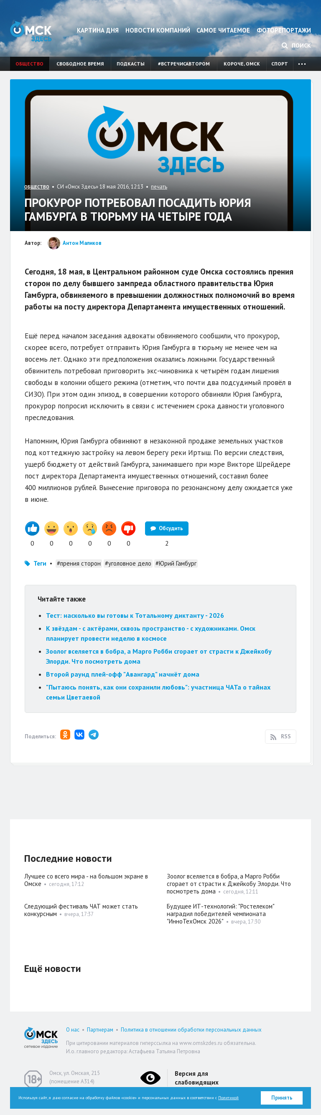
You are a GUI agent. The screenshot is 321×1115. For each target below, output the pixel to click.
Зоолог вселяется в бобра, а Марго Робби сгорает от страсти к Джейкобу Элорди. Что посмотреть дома (229, 883)
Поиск (296, 45)
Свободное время (80, 63)
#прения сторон (79, 563)
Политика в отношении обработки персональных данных (191, 1029)
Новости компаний (157, 30)
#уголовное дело (128, 563)
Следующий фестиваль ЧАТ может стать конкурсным (81, 910)
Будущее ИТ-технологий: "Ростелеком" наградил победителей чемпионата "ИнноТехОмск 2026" (220, 913)
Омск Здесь (31, 31)
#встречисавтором (184, 63)
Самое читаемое (223, 30)
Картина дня (98, 30)
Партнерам (100, 1029)
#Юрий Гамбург (175, 563)
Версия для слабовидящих (197, 1078)
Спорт (279, 63)
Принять (282, 1097)
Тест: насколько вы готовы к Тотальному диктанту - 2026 (135, 615)
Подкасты (131, 63)
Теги (39, 563)
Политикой (228, 1097)
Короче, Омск (242, 63)
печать (159, 186)
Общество (29, 63)
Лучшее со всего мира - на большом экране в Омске (86, 880)
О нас (72, 1029)
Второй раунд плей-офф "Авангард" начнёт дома (122, 674)
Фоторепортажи (284, 30)
